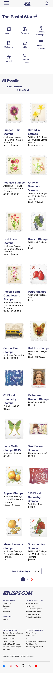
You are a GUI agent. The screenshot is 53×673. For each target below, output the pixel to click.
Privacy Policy (31, 633)
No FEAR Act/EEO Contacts (36, 641)
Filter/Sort (22, 90)
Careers (5, 619)
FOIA (27, 638)
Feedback (6, 611)
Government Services (33, 614)
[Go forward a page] (32, 579)
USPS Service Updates (34, 609)
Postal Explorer (8, 641)
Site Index (6, 606)
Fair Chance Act (31, 644)
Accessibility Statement (34, 647)
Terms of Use (30, 636)
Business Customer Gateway (13, 633)
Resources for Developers (12, 647)
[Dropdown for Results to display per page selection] (36, 571)
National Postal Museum (11, 644)
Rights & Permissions (33, 617)
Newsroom (30, 606)
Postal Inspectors (9, 636)
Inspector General (9, 638)
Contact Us (7, 603)
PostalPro (6, 649)
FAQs (5, 609)
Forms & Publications (33, 611)
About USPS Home (32, 603)
